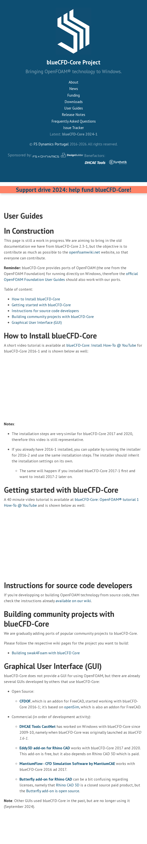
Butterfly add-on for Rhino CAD (45, 779)
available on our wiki (73, 600)
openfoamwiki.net (84, 252)
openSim (71, 707)
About (73, 82)
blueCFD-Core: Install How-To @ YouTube (101, 345)
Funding (73, 95)
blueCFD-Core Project (73, 62)
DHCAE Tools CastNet (37, 726)
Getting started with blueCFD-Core (41, 304)
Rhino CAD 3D (67, 785)
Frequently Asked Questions (73, 121)
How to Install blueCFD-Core (36, 299)
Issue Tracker (73, 127)
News (73, 88)
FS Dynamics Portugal (51, 144)
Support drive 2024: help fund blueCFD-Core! (73, 189)
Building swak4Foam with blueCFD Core (46, 652)
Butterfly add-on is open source (52, 790)
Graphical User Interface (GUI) (37, 322)
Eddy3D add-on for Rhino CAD (44, 748)
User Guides (73, 108)
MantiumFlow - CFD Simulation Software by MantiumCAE (67, 763)
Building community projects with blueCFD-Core (53, 316)
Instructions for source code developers (45, 310)
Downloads (74, 101)
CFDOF (25, 701)
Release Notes (73, 114)
